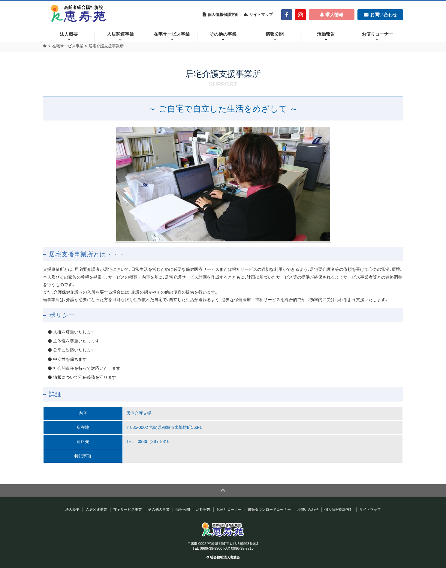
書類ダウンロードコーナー (269, 509)
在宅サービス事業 (172, 34)
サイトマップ (261, 14)
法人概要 (69, 34)
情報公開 (275, 34)
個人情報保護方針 (223, 14)
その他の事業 (223, 34)
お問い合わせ (307, 509)
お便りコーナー (377, 34)
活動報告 (326, 34)
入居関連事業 (120, 34)
